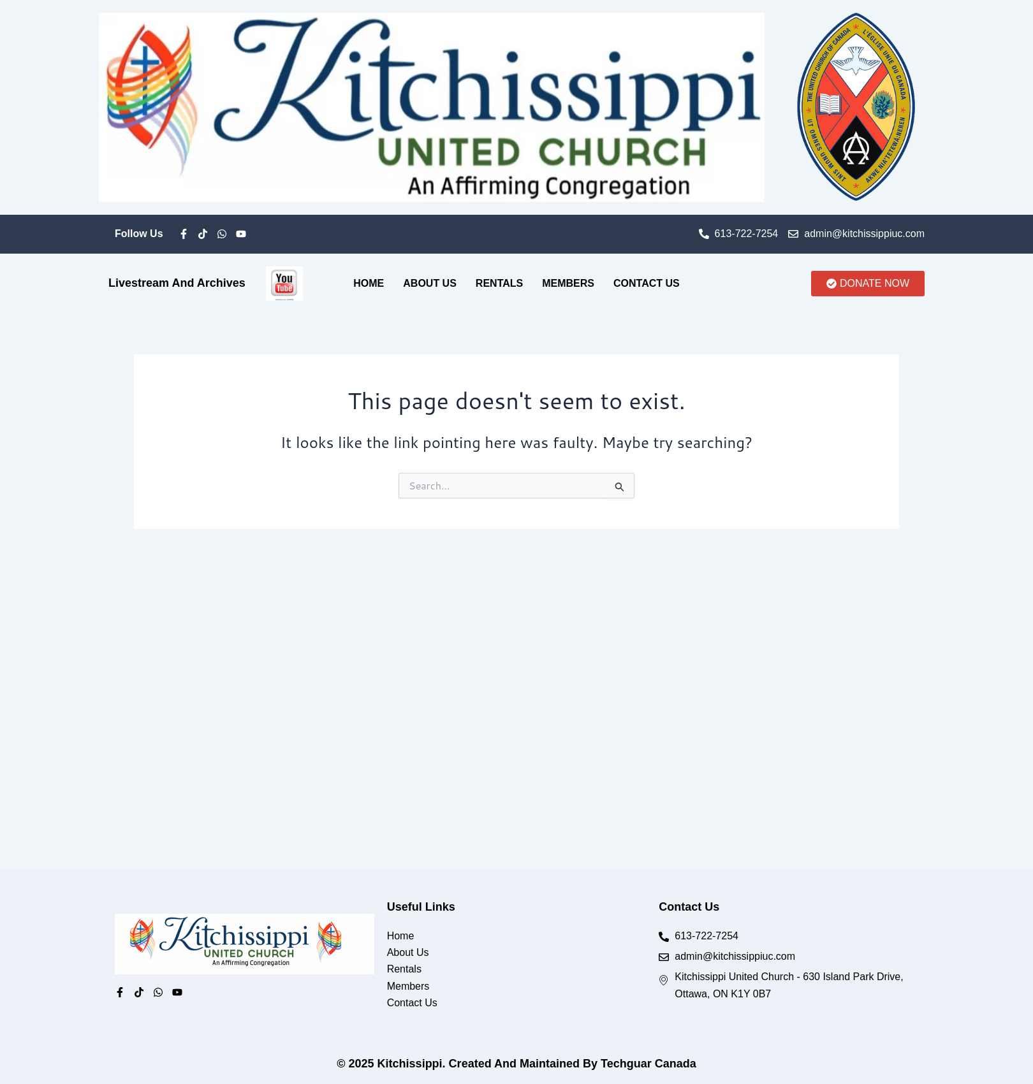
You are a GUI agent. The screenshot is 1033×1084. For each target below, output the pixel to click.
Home (368, 283)
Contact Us (646, 283)
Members (568, 283)
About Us (430, 283)
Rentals (499, 283)
